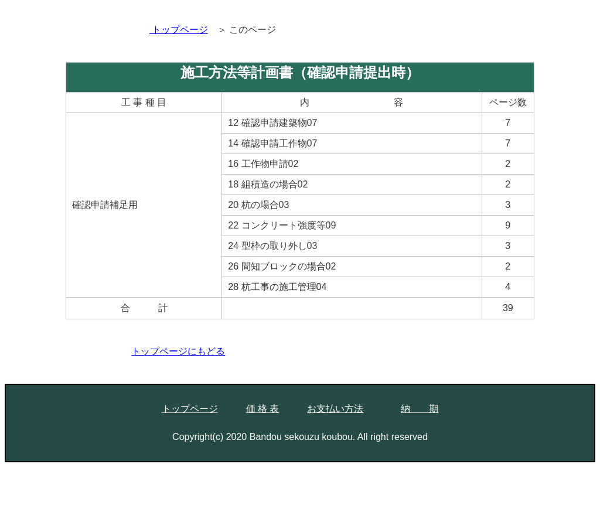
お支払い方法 (335, 409)
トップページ (190, 409)
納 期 (419, 409)
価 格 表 (262, 409)
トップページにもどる (178, 351)
